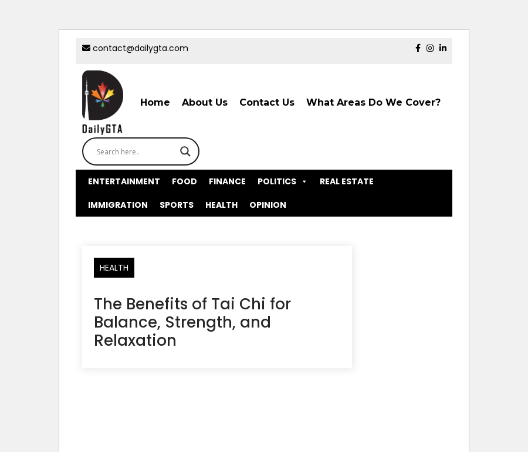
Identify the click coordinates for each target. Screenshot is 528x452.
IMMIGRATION (118, 205)
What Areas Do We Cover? (373, 102)
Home (155, 102)
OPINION (267, 205)
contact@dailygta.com (135, 48)
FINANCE (227, 181)
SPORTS (177, 205)
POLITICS (283, 181)
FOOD (184, 181)
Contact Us (267, 102)
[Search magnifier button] (185, 151)
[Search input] (135, 151)
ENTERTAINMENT (124, 181)
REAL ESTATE (347, 181)
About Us (205, 102)
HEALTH (221, 205)
